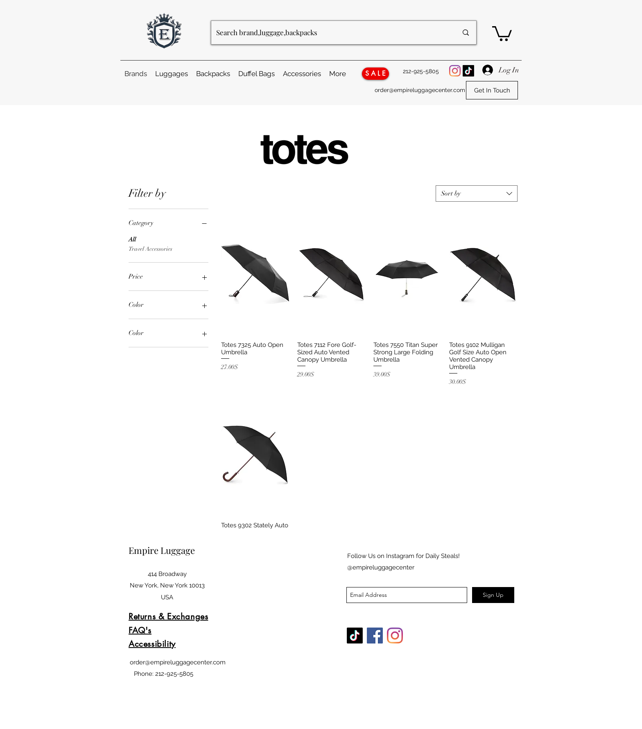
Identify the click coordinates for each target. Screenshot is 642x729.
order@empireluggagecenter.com (420, 90)
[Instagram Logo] (455, 70)
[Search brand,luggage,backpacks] (330, 32)
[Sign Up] (493, 595)
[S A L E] (375, 74)
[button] (502, 33)
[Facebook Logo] (375, 636)
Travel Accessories (150, 248)
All (132, 239)
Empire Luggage (163, 550)
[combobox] (477, 193)
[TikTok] (468, 70)
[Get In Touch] (492, 90)
